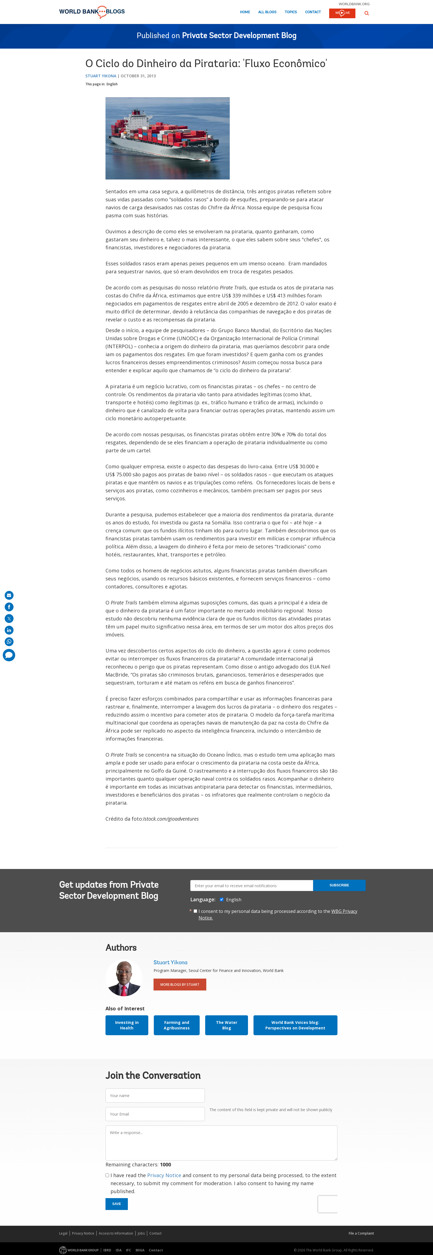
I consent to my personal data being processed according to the (278, 914)
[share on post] (9, 618)
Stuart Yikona (100, 76)
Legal (63, 1233)
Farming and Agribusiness (177, 1025)
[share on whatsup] (9, 641)
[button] (367, 13)
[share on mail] (9, 595)
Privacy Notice (164, 1175)
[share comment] (9, 655)
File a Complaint (361, 1233)
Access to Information (116, 1233)
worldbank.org (354, 4)
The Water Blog (226, 1025)
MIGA (140, 1250)
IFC (128, 1250)
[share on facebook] (9, 607)
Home (245, 12)
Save (116, 1204)
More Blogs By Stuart (179, 984)
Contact (313, 12)
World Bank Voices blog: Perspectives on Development (295, 1025)
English (112, 84)
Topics (291, 12)
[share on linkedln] (9, 630)
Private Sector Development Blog (239, 36)
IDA (119, 1250)
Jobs (141, 1233)
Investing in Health (127, 1025)
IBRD (107, 1250)
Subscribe (339, 885)
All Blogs (267, 12)
